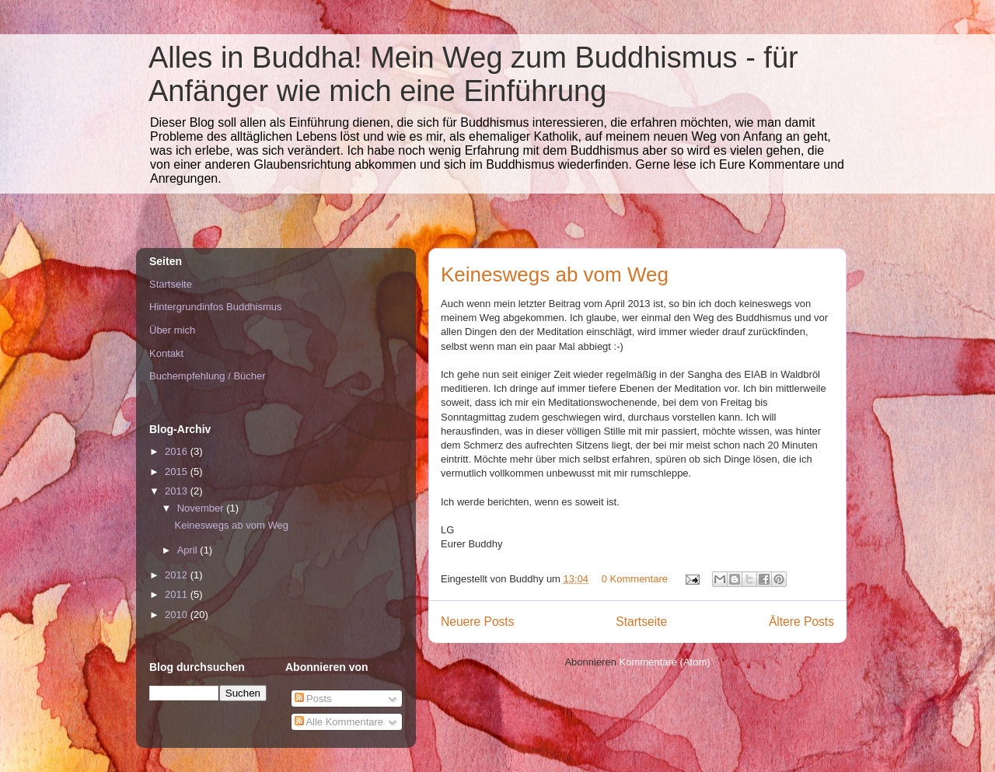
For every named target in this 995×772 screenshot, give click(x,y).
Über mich (172, 330)
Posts (313, 698)
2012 (177, 575)
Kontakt (166, 353)
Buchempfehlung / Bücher (207, 376)
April (189, 550)
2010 (177, 614)
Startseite (641, 621)
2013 (177, 491)
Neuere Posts (477, 621)
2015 (177, 471)
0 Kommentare (635, 579)
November (202, 508)
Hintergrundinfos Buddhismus (215, 307)
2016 (177, 451)
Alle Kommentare (339, 722)
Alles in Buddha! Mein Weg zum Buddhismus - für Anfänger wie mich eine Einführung (473, 74)
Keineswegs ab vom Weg (555, 274)
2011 (177, 594)
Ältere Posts (801, 621)
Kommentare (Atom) (665, 662)
